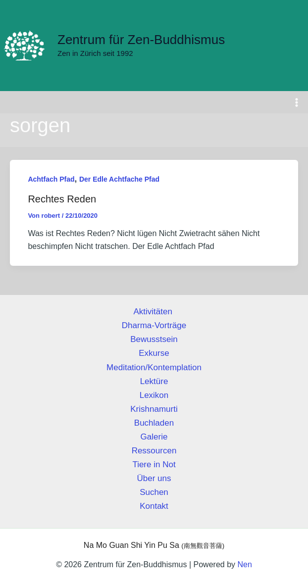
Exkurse (154, 353)
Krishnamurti (153, 409)
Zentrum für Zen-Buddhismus (141, 39)
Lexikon (154, 395)
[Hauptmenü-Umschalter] (297, 102)
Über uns (154, 478)
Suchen (154, 492)
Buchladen (154, 423)
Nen (244, 564)
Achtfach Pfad (51, 180)
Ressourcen (154, 450)
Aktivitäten (153, 311)
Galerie (154, 436)
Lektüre (154, 381)
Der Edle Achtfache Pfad (119, 180)
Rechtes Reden (62, 199)
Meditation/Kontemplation (154, 367)
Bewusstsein (153, 339)
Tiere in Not (153, 464)
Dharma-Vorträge (154, 325)
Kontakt (154, 506)
